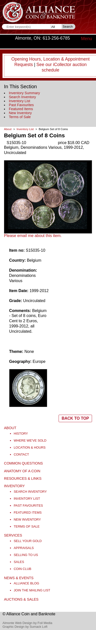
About (7, 129)
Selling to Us (26, 555)
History (21, 433)
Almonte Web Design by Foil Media (27, 623)
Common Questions (23, 463)
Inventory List (19, 101)
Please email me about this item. (33, 236)
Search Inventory (22, 97)
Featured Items (21, 109)
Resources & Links (22, 478)
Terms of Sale (20, 117)
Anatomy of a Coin (22, 471)
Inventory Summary (24, 93)
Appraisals (24, 548)
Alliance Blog (26, 583)
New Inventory (20, 113)
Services (13, 535)
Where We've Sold (30, 440)
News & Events (18, 578)
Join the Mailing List (32, 590)
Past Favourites (21, 105)
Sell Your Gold (28, 541)
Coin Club (22, 569)
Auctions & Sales (21, 599)
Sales (19, 562)
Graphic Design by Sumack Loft (24, 627)
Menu (86, 38)
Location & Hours (30, 447)
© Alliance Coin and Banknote (28, 614)
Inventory (14, 486)
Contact (21, 454)
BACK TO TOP (75, 418)
